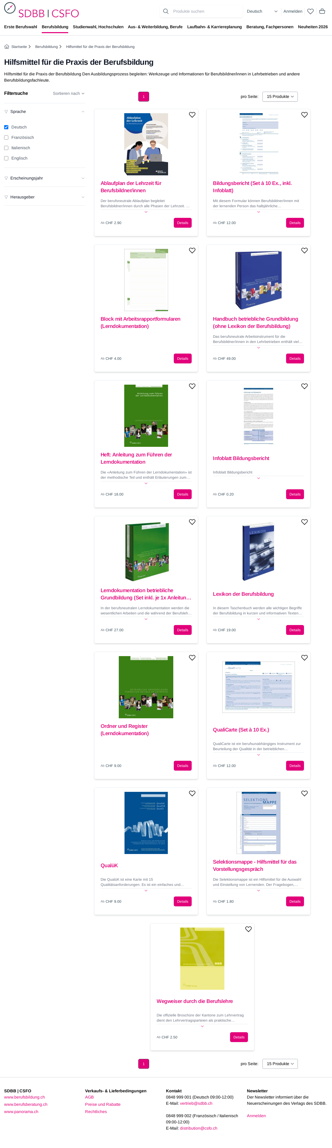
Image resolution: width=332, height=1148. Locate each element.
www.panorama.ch (21, 1111)
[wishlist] (310, 11)
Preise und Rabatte (103, 1104)
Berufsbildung (46, 47)
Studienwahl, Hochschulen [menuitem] (98, 27)
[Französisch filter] (6, 137)
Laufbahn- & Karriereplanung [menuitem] (214, 27)
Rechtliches (96, 1111)
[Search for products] (207, 11)
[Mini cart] (322, 11)
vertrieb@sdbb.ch (196, 1103)
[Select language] (263, 11)
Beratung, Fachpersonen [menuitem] (269, 27)
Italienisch (20, 148)
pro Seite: (249, 96)
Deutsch (19, 127)
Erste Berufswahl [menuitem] (20, 27)
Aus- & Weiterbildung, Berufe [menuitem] (155, 27)
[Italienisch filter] (6, 148)
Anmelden (292, 11)
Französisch (22, 137)
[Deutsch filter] (6, 127)
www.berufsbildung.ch (24, 1097)
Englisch (19, 158)
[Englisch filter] (6, 158)
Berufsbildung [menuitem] (55, 27)
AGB (89, 1097)
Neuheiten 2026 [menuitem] (313, 27)
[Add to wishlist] (192, 114)
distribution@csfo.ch (198, 1128)
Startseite (15, 46)
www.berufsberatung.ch (25, 1104)
